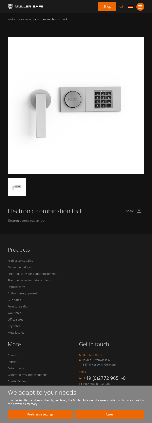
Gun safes (14, 300)
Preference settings (38, 414)
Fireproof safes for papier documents (32, 274)
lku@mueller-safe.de (96, 384)
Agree (108, 414)
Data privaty (16, 369)
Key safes (14, 326)
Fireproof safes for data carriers (29, 280)
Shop (107, 6)
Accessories (25, 19)
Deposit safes (17, 287)
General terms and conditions (27, 375)
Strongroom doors (20, 267)
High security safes (20, 261)
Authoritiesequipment (22, 293)
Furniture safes (18, 307)
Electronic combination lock (51, 19)
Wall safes (14, 313)
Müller (11, 19)
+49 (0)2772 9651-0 (104, 378)
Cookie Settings (18, 382)
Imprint (13, 362)
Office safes (15, 320)
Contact (13, 356)
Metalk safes (16, 333)
